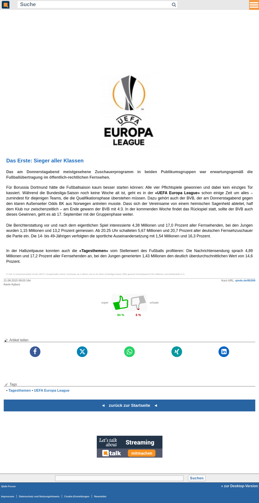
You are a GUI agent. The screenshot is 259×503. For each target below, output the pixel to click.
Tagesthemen (20, 390)
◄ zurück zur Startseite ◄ (129, 405)
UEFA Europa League (51, 390)
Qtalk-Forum (8, 486)
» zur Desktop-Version (239, 486)
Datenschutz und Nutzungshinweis (39, 496)
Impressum (7, 496)
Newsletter (100, 496)
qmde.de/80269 (245, 280)
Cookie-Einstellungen (76, 496)
